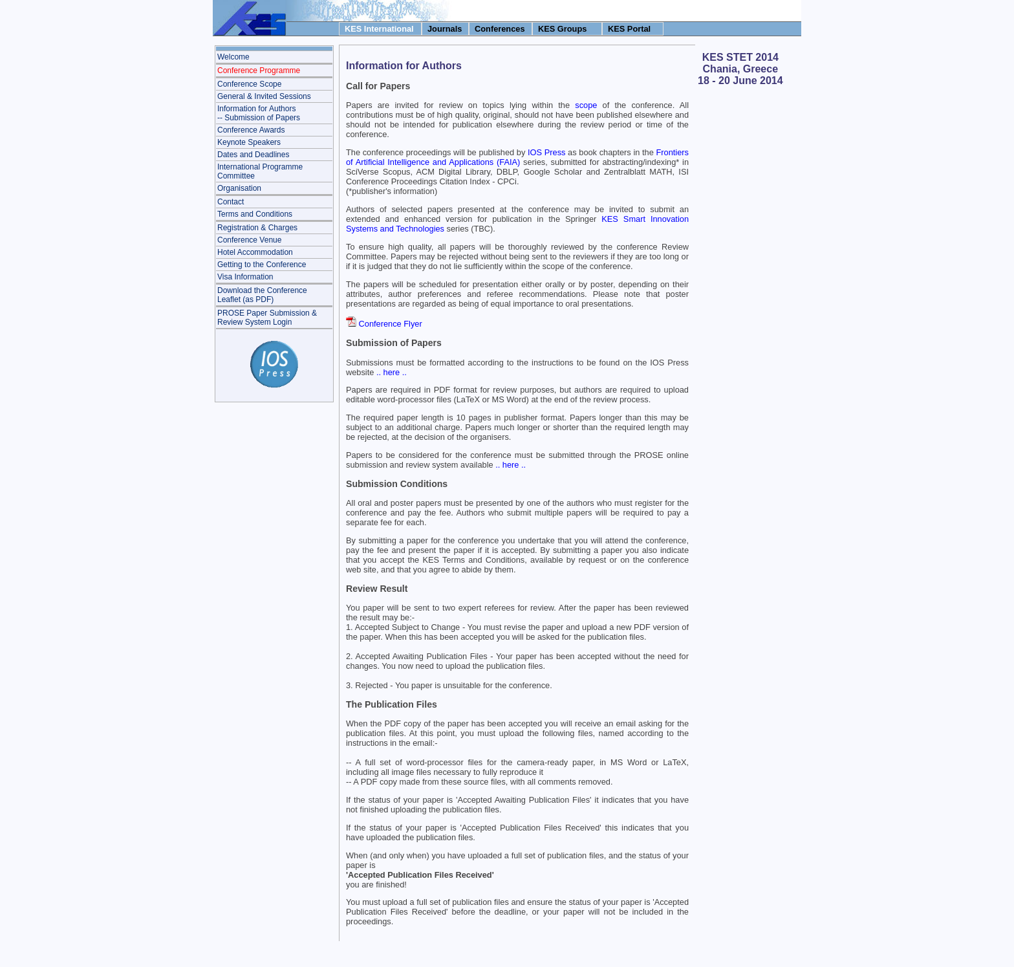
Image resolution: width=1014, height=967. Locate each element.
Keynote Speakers (249, 142)
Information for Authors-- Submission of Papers (258, 113)
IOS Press (546, 152)
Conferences (500, 29)
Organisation (239, 188)
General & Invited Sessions (264, 96)
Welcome (233, 56)
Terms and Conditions (254, 214)
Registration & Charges (257, 227)
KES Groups (562, 29)
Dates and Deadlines (253, 154)
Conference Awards (251, 130)
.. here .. (391, 372)
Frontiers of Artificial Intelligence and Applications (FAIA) (517, 157)
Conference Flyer (390, 324)
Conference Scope (249, 84)
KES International (379, 29)
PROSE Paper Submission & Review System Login (267, 318)
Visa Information (245, 276)
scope (586, 105)
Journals (444, 29)
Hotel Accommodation (255, 252)
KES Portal (629, 29)
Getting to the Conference (261, 264)
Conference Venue (249, 239)
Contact (230, 201)
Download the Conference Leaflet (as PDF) (262, 295)
